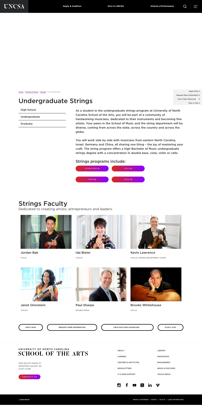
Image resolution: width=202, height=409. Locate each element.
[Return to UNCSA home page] (14, 6)
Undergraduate (30, 116)
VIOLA (127, 168)
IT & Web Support (126, 374)
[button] (185, 6)
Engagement (163, 362)
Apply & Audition (72, 6)
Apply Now (193, 91)
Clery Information (175, 400)
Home (21, 92)
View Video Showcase (186, 99)
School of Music (32, 92)
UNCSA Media (164, 374)
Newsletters (124, 368)
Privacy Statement (141, 400)
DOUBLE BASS (91, 168)
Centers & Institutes (128, 362)
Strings (43, 92)
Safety (154, 400)
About (120, 351)
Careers (121, 356)
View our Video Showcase (126, 327)
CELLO (127, 179)
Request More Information (187, 95)
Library (161, 351)
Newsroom (163, 356)
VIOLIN (91, 179)
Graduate (27, 123)
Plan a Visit (193, 103)
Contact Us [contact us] (29, 377)
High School (28, 109)
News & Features (166, 368)
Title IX (162, 400)
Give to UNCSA (116, 6)
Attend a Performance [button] (162, 6)
